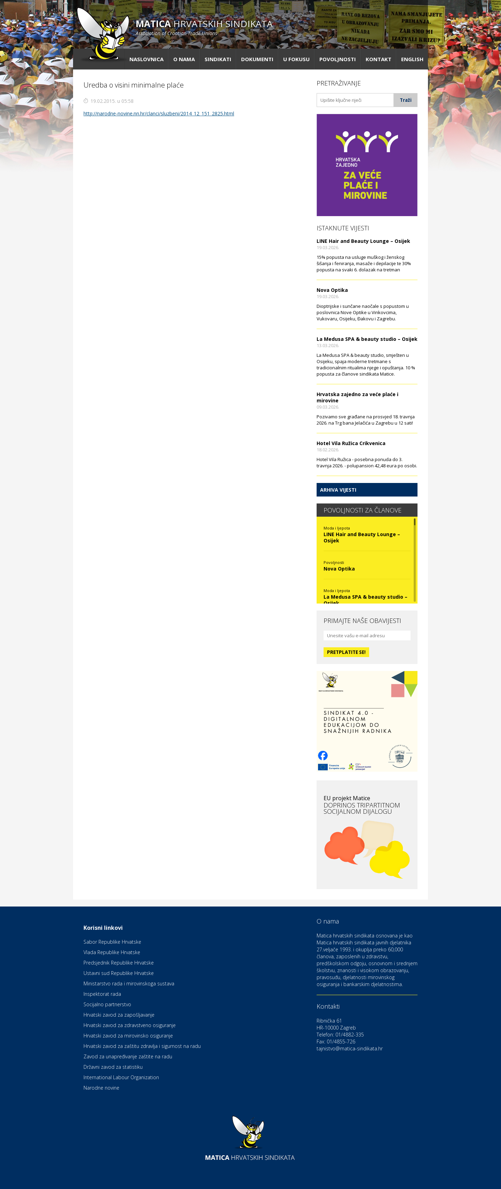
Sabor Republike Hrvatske (112, 941)
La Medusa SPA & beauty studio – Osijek (367, 339)
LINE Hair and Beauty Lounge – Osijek (363, 241)
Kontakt (378, 59)
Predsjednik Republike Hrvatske (119, 962)
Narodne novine (101, 1087)
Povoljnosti (337, 59)
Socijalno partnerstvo (107, 1004)
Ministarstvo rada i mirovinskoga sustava (129, 983)
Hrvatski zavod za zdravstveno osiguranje (130, 1025)
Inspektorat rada (102, 994)
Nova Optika (332, 290)
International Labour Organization (121, 1077)
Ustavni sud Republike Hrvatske (119, 973)
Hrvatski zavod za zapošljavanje (119, 1014)
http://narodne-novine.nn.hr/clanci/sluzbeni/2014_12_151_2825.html (159, 113)
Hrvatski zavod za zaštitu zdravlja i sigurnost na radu (142, 1046)
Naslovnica (146, 59)
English (412, 59)
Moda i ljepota (337, 528)
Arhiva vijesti (338, 489)
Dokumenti (257, 59)
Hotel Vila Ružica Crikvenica (351, 443)
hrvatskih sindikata (204, 26)
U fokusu (296, 59)
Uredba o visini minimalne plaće (134, 85)
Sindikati (218, 59)
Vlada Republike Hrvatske (112, 952)
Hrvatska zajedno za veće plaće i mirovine (357, 397)
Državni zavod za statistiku (113, 1067)
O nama (184, 59)
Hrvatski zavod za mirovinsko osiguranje (128, 1035)
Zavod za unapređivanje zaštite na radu (128, 1056)
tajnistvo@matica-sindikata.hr (350, 1048)
